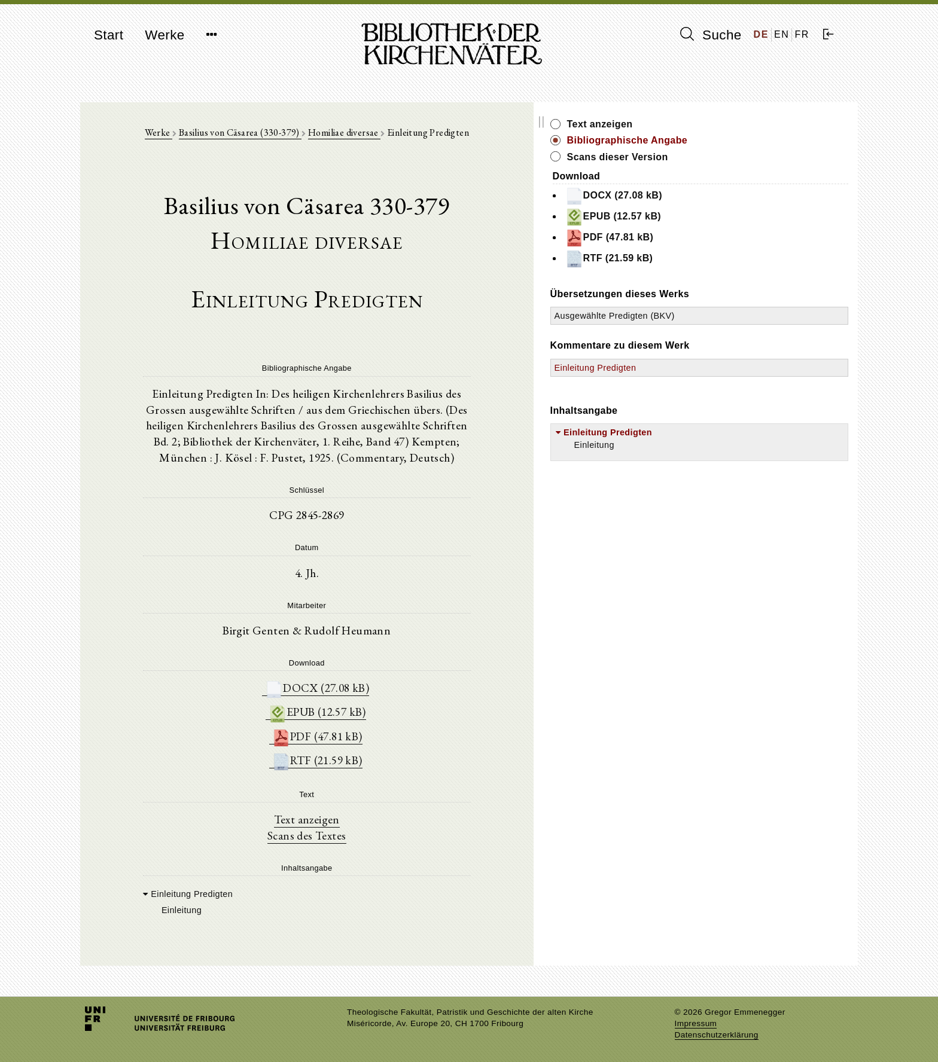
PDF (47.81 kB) (382, 734)
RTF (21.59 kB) (382, 759)
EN (781, 34)
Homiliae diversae (409, 138)
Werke (164, 35)
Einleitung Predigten (726, 379)
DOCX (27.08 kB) (382, 684)
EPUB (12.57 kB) (382, 709)
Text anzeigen (372, 819)
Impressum (696, 1023)
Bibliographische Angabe (758, 140)
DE (761, 34)
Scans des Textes (371, 836)
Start (108, 35)
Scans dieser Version (748, 157)
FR (801, 34)
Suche (710, 34)
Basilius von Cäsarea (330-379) (304, 138)
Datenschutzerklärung (717, 1034)
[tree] (372, 902)
